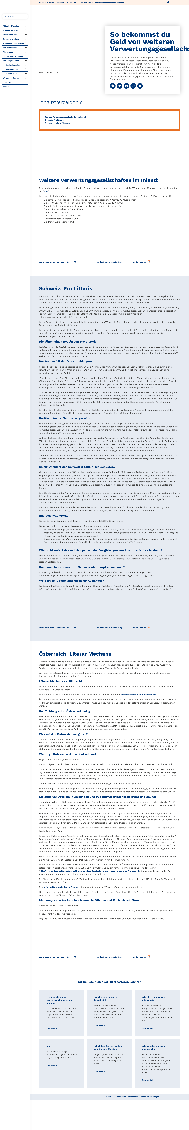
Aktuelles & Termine (11, 26)
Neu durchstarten (10, 48)
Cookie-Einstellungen (149, 1097)
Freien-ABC (7, 82)
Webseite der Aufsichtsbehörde (138, 694)
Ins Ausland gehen (10, 74)
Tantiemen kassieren (11, 39)
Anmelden (176, 2)
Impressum (121, 1097)
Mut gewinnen (8, 52)
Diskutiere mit (141, 262)
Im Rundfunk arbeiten (11, 65)
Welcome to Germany (11, 78)
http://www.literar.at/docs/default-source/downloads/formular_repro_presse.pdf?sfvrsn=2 (89, 871)
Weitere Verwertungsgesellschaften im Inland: (65, 117)
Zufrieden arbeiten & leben (13, 43)
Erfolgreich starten (10, 30)
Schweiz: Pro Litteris (54, 120)
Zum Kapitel (51, 1028)
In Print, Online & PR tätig (13, 56)
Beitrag (51, 2)
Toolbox (6, 87)
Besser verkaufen (10, 35)
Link (46, 191)
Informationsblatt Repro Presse (61, 887)
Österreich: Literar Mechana (57, 123)
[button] (113, 86)
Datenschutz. (133, 1097)
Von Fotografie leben (11, 61)
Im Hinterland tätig (10, 69)
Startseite (43, 2)
